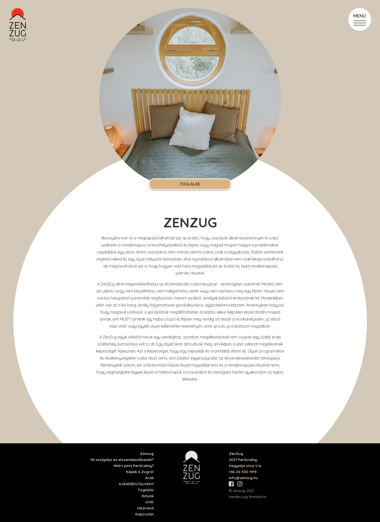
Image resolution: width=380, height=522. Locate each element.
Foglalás (190, 184)
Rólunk (148, 496)
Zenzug (147, 453)
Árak (149, 478)
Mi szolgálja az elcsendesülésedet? (122, 459)
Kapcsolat (144, 514)
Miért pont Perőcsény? (134, 465)
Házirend (145, 508)
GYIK (149, 502)
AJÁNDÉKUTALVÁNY (136, 484)
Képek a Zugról (140, 471)
